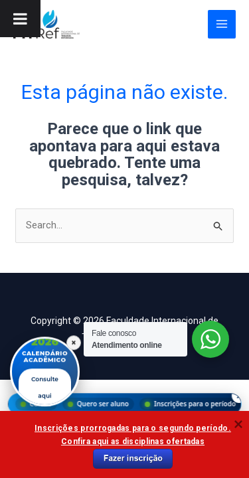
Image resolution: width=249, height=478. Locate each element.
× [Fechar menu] (239, 395)
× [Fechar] (73, 343)
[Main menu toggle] (222, 24)
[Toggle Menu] (20, 18)
